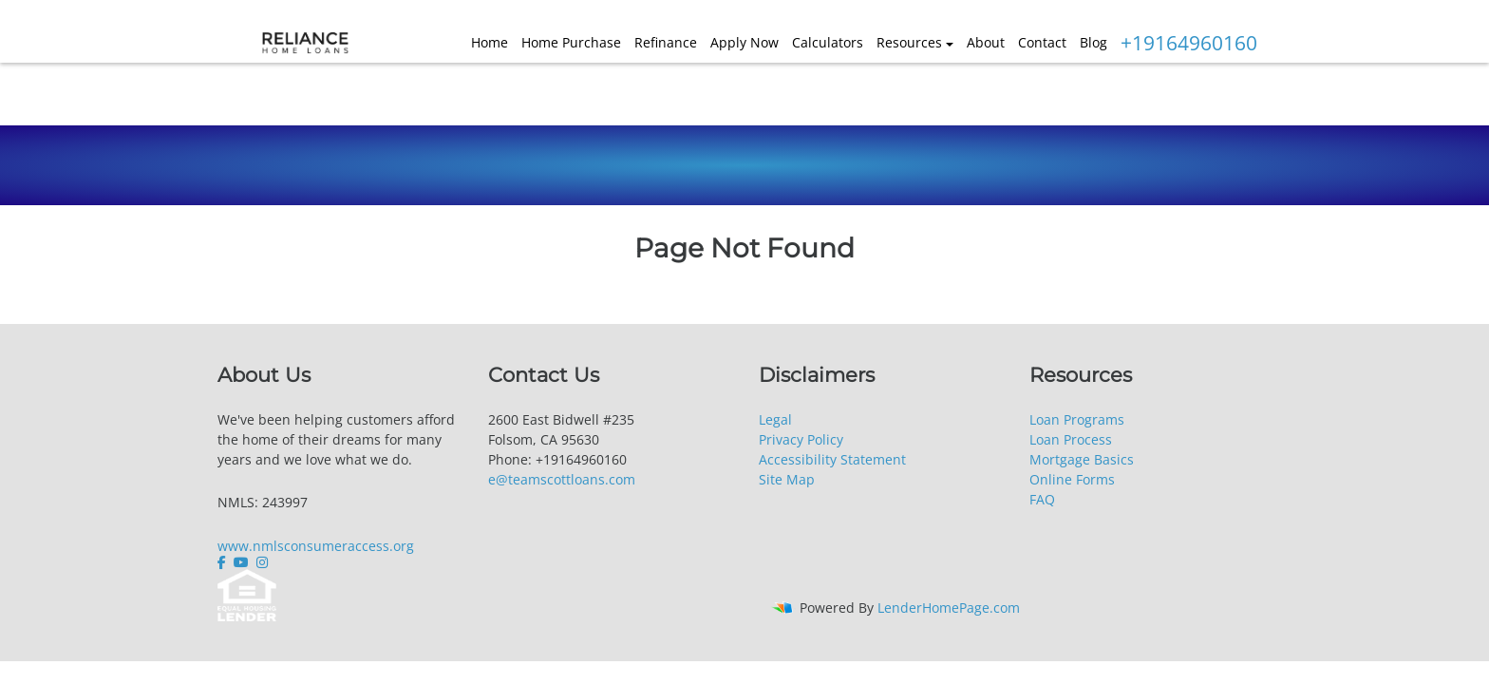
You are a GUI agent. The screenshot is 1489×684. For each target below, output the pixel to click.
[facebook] (223, 562)
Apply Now (744, 42)
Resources (909, 42)
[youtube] (241, 562)
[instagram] (262, 562)
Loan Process (1070, 439)
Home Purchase (571, 42)
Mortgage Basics (1081, 459)
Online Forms (1072, 479)
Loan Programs (1076, 419)
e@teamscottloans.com (561, 479)
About (986, 42)
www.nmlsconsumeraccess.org (315, 546)
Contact (1042, 42)
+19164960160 (1189, 42)
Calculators (827, 42)
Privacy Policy (801, 439)
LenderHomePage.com (948, 607)
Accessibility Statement (832, 459)
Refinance (665, 42)
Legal (775, 419)
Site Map (787, 479)
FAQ (1042, 499)
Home (489, 42)
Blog (1093, 42)
